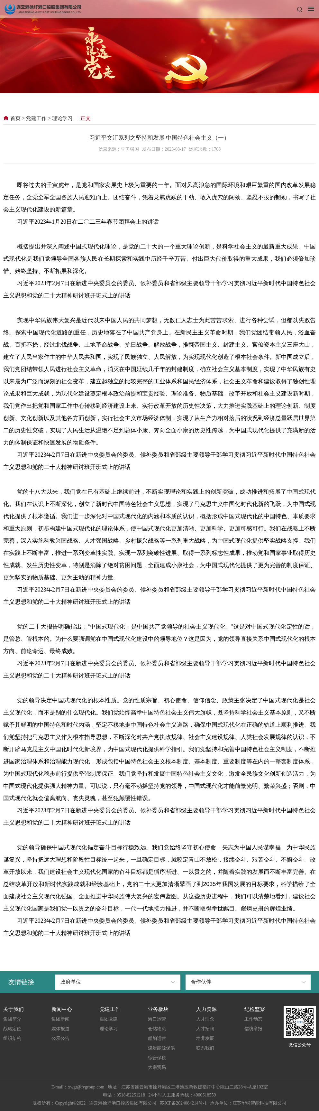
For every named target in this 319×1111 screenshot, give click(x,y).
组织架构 (12, 1038)
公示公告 (60, 1038)
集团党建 (109, 1019)
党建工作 (36, 118)
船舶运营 (157, 1038)
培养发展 (205, 1038)
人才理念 (205, 1019)
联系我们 (205, 1048)
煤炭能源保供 (161, 1048)
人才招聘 (205, 1028)
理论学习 (62, 118)
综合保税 (157, 1057)
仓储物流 (157, 1028)
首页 (12, 118)
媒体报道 (60, 1028)
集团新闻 (60, 1019)
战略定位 (12, 1028)
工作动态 (253, 1019)
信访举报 (253, 1028)
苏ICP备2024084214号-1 (183, 1103)
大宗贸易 (157, 1067)
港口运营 (157, 1019)
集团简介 (12, 1019)
